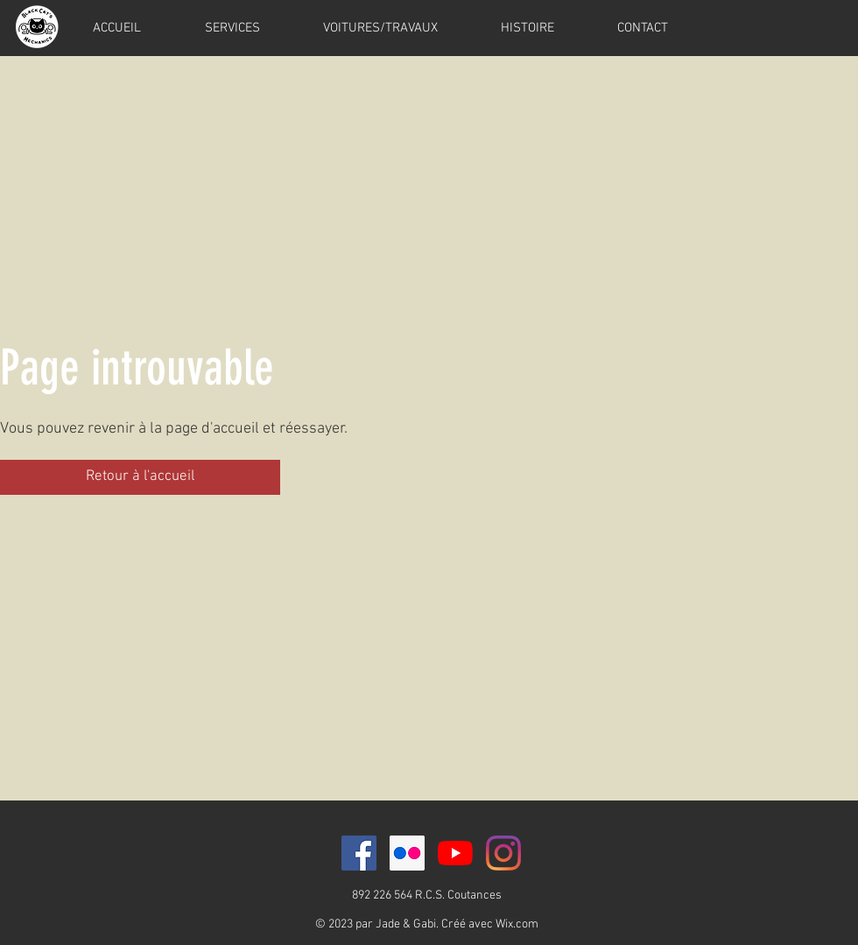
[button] (140, 477)
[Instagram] (503, 853)
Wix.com (517, 924)
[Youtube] (455, 853)
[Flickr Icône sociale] (407, 853)
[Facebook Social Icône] (358, 853)
